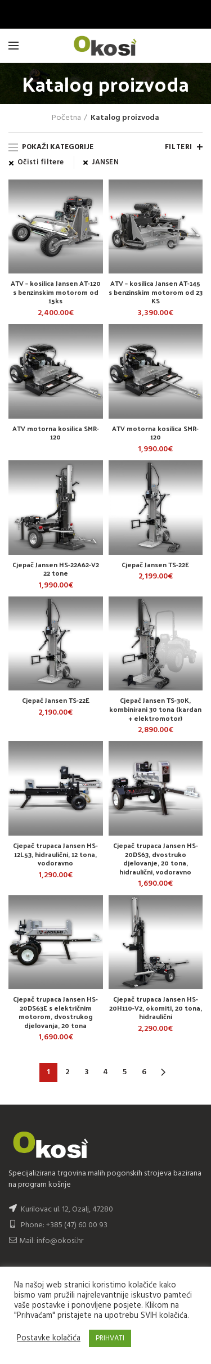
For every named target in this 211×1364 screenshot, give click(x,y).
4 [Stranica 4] (105, 1072)
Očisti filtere (40, 162)
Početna (66, 118)
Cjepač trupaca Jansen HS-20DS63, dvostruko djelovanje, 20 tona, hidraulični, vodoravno (155, 858)
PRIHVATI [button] (110, 1338)
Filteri (178, 147)
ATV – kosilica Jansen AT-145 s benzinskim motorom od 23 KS (156, 292)
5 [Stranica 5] (125, 1072)
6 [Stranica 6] (144, 1072)
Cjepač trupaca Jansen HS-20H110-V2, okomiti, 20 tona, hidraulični (155, 1008)
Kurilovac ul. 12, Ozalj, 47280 (67, 1209)
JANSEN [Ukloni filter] (105, 163)
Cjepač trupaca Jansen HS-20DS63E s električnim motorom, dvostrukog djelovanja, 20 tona (55, 1012)
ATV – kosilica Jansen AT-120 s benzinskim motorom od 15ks (56, 292)
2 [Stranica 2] (67, 1072)
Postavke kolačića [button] (48, 1339)
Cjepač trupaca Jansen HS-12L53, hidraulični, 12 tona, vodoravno (55, 854)
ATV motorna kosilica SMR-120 (55, 433)
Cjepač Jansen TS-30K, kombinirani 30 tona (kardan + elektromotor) (155, 709)
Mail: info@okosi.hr (45, 1241)
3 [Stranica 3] (86, 1072)
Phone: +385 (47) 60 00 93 (57, 1225)
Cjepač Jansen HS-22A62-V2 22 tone (55, 569)
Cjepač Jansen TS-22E (155, 564)
